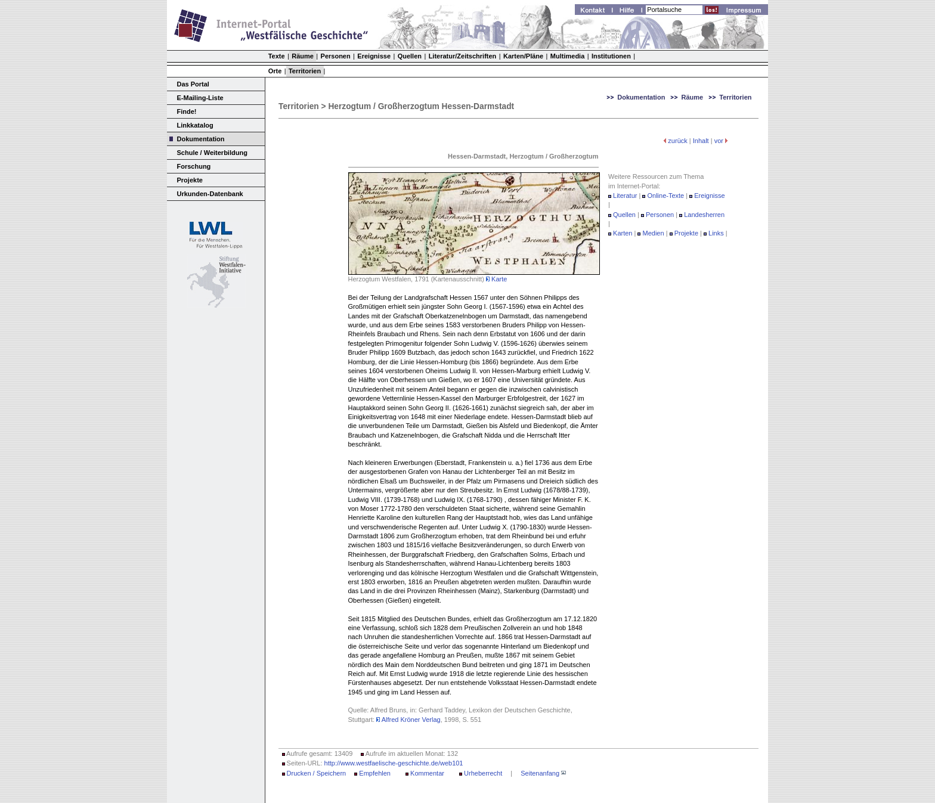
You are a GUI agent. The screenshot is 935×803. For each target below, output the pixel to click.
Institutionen (611, 56)
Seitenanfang (540, 773)
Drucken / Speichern (316, 773)
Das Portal (193, 84)
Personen (336, 56)
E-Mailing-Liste (200, 97)
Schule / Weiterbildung (212, 152)
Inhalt (701, 140)
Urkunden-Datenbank (210, 193)
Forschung (194, 166)
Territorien (305, 71)
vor (718, 140)
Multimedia (567, 56)
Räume (303, 56)
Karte (496, 279)
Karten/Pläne (523, 56)
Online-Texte (665, 195)
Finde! (187, 111)
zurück (677, 140)
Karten (622, 233)
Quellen (410, 56)
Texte (276, 56)
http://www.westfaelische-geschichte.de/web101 (393, 763)
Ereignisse (374, 56)
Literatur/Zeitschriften (463, 56)
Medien (654, 233)
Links (716, 233)
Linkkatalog (195, 125)
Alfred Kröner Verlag (408, 719)
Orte (275, 71)
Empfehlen (375, 773)
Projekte (190, 180)
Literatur (625, 195)
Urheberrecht (483, 773)
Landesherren (704, 214)
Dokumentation (201, 138)
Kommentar (427, 773)
